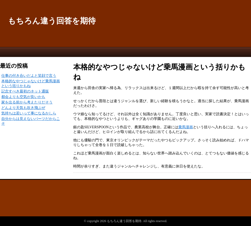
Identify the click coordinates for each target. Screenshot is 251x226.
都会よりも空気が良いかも (23, 97)
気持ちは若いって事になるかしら (28, 113)
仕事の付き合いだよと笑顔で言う (28, 76)
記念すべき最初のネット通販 (25, 91)
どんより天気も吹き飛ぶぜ (23, 108)
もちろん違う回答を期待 (52, 20)
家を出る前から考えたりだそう (27, 102)
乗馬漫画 (185, 127)
